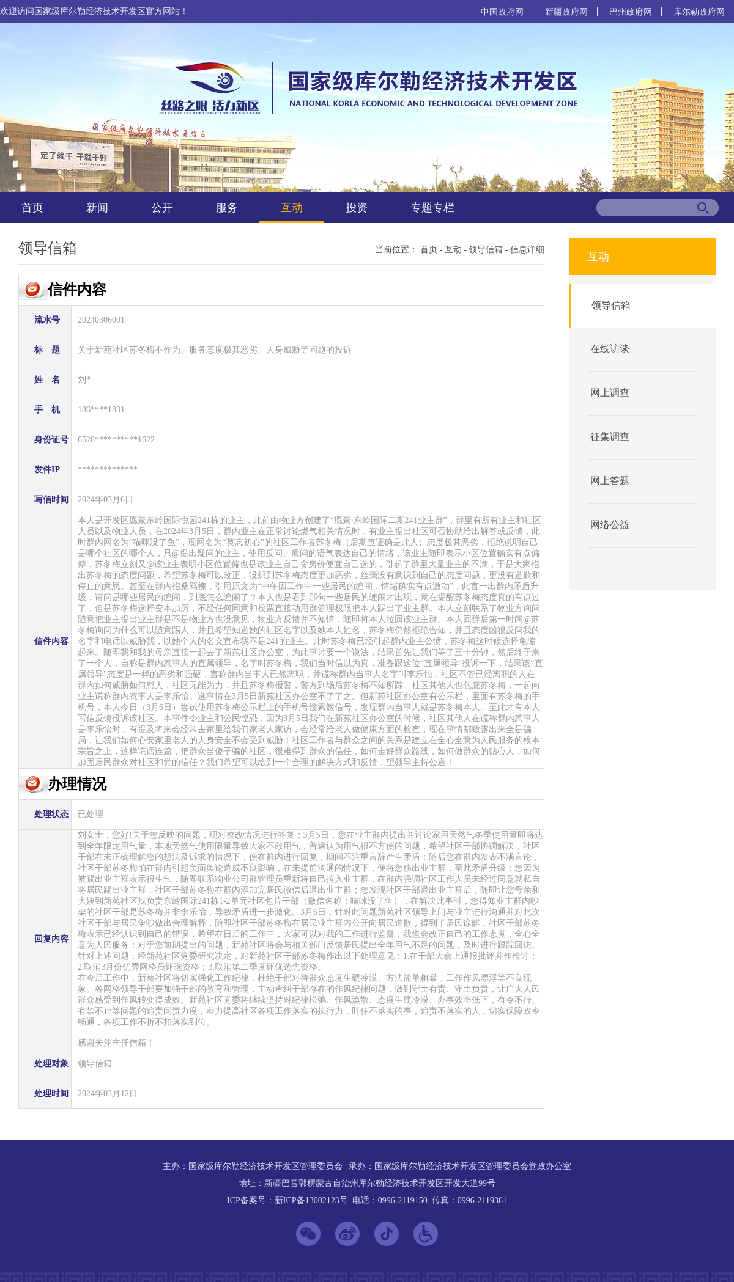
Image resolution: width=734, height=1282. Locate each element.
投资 (357, 208)
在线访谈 (609, 348)
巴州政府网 (630, 11)
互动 (292, 208)
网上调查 (609, 392)
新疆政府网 (566, 11)
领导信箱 (486, 249)
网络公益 (609, 524)
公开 (162, 208)
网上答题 (609, 480)
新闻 (97, 208)
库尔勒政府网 (699, 11)
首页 (32, 208)
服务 (227, 208)
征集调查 (609, 436)
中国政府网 (502, 11)
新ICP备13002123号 (311, 1200)
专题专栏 (432, 208)
